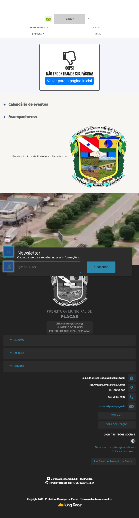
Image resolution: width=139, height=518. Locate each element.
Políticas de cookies (124, 451)
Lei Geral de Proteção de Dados (113, 461)
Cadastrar (101, 267)
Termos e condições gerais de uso (115, 447)
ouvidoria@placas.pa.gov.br (111, 406)
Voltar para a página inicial (69, 81)
